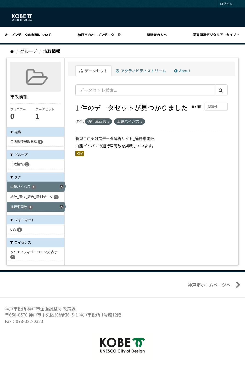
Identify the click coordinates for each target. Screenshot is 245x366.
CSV (80, 153)
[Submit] (221, 89)
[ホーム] (12, 51)
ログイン (226, 3)
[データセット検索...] (145, 89)
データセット (93, 70)
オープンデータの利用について (28, 34)
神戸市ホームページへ (209, 285)
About (182, 70)
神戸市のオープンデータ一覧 (99, 34)
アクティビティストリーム (141, 70)
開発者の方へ (157, 34)
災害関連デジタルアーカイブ (214, 34)
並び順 (196, 106)
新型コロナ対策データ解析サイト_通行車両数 (114, 138)
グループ (28, 51)
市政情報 (51, 51)
